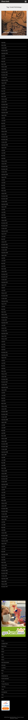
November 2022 (4, 139)
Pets (2, 673)
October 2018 (4, 249)
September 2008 (4, 452)
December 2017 (4, 274)
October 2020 (4, 201)
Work (2, 697)
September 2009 (4, 419)
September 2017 (4, 282)
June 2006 (3, 524)
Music (2, 670)
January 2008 (3, 473)
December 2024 (4, 72)
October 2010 (4, 384)
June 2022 (3, 152)
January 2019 (3, 241)
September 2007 (4, 484)
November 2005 (4, 535)
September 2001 (4, 554)
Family (2, 648)
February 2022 (4, 161)
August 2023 (3, 115)
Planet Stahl (5, 1)
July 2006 (3, 522)
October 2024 (4, 77)
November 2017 (4, 276)
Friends (2, 651)
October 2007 (4, 481)
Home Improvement (5, 662)
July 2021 (3, 179)
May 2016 (3, 309)
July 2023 (3, 117)
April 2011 (3, 368)
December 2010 (4, 379)
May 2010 (3, 398)
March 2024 (3, 96)
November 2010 (4, 381)
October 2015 (4, 319)
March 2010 (3, 403)
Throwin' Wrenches (5, 683)
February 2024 (4, 99)
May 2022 (3, 155)
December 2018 (4, 244)
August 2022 (3, 147)
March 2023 (3, 128)
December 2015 (4, 317)
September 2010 (4, 387)
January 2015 (3, 328)
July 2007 (3, 489)
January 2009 (3, 441)
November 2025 (4, 50)
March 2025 (3, 64)
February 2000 (4, 583)
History (2, 659)
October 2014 (4, 330)
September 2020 (4, 204)
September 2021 (4, 174)
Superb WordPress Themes (17, 718)
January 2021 (3, 193)
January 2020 (3, 220)
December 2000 (4, 570)
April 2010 (3, 400)
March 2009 (3, 435)
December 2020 (4, 196)
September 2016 (4, 301)
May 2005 (3, 551)
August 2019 (3, 233)
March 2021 (3, 190)
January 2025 (3, 69)
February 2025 (4, 66)
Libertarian (3, 665)
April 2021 (3, 187)
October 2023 (4, 109)
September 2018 (4, 252)
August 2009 (3, 422)
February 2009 (4, 438)
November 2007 (4, 478)
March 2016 (3, 311)
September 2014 (4, 333)
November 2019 (4, 225)
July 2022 (3, 150)
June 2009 (3, 427)
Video (2, 694)
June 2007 (3, 492)
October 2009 (4, 416)
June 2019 (3, 236)
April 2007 (3, 497)
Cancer (2, 640)
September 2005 (4, 540)
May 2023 (3, 123)
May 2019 (3, 239)
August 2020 (3, 206)
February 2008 (4, 470)
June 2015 (3, 325)
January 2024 (3, 101)
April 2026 (3, 42)
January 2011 (3, 376)
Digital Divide (3, 646)
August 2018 (3, 255)
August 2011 (3, 357)
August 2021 (3, 177)
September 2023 (4, 112)
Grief (2, 654)
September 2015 (4, 322)
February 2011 (4, 373)
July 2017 (3, 287)
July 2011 (3, 360)
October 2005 (4, 538)
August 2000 (3, 581)
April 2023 (3, 126)
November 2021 (4, 169)
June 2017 (3, 290)
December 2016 (4, 295)
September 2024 (4, 80)
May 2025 (3, 61)
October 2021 (4, 171)
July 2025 (3, 55)
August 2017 (3, 284)
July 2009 (3, 425)
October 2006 (4, 513)
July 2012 (3, 341)
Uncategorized (4, 692)
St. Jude (2, 681)
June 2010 (3, 395)
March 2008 (3, 468)
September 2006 (4, 516)
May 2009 (3, 430)
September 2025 (4, 53)
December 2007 (4, 476)
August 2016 (3, 303)
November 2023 (4, 107)
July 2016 (3, 306)
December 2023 (4, 104)
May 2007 (3, 495)
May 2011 (3, 365)
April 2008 (3, 465)
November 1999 (4, 586)
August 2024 (3, 82)
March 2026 (3, 45)
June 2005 (3, 548)
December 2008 (4, 443)
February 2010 (4, 406)
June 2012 (3, 344)
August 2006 (3, 519)
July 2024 (3, 85)
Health (2, 657)
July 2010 (3, 392)
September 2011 (4, 355)
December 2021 (4, 166)
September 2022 (4, 144)
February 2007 (4, 503)
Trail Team (3, 686)
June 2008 (3, 460)
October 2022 (4, 142)
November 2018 (4, 247)
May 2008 (3, 462)
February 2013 (4, 338)
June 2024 (3, 88)
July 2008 (3, 457)
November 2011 (4, 352)
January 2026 (3, 47)
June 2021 (3, 182)
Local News (3, 667)
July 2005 (3, 546)
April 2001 (3, 559)
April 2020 (3, 214)
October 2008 (4, 449)
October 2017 (4, 279)
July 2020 (3, 209)
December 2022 (4, 136)
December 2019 (4, 223)
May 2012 (3, 346)
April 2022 (3, 158)
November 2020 (4, 198)
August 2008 (3, 454)
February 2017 (4, 293)
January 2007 (3, 505)
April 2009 (3, 433)
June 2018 (3, 260)
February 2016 (4, 314)
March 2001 (3, 562)
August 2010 (3, 390)
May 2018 (3, 263)
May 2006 (3, 527)
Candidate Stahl (4, 643)
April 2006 (3, 530)
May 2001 (3, 557)
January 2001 (3, 567)
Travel (2, 689)
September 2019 (4, 231)
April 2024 (3, 93)
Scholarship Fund (4, 675)
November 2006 (4, 511)
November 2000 (4, 573)
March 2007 (3, 500)
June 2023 (3, 120)
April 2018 (3, 266)
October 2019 (4, 228)
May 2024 (3, 91)
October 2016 (4, 298)
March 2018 (3, 268)
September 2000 (4, 578)
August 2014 (3, 336)
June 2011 (3, 363)
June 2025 (3, 58)
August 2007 (3, 486)
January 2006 (3, 532)
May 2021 (3, 185)
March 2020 (3, 217)
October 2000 (4, 575)
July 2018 (3, 258)
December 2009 (4, 411)
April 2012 (3, 349)
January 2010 (3, 408)
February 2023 (4, 131)
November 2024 (4, 74)
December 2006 (4, 508)
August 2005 (3, 543)
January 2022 (3, 163)
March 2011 (3, 371)
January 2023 (3, 134)
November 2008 (4, 446)
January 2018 (3, 271)
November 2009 (4, 414)
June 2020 (3, 212)
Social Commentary (5, 678)
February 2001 (4, 565)
